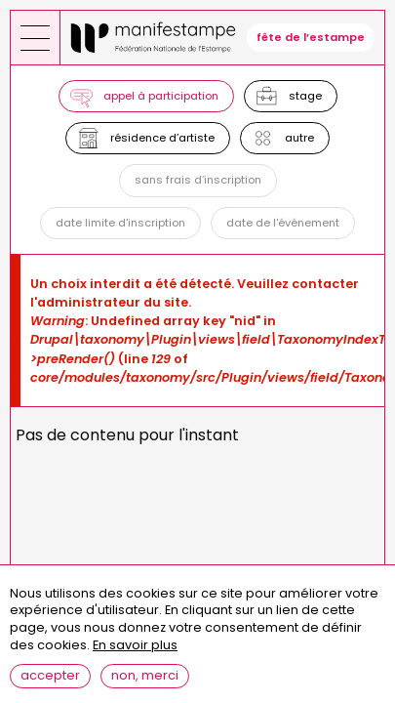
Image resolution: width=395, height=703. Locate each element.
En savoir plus (135, 646)
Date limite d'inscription (120, 222)
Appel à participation (160, 95)
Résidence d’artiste (162, 137)
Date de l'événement (282, 222)
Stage (305, 95)
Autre (299, 137)
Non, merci (144, 675)
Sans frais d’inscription (198, 179)
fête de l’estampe (311, 37)
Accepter (50, 675)
